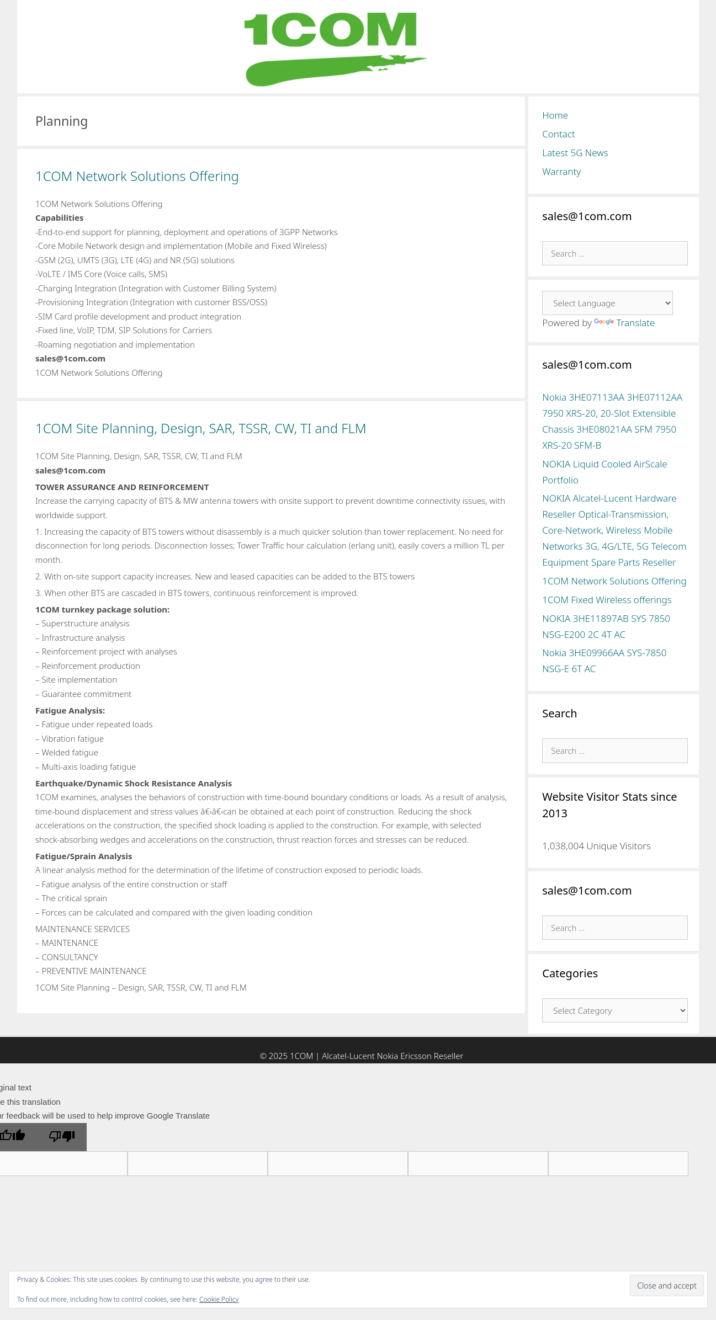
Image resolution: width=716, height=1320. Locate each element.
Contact (558, 133)
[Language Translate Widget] (607, 303)
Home (555, 115)
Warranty (561, 171)
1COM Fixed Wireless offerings (606, 599)
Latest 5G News (575, 152)
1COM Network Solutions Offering (137, 176)
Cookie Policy (218, 1299)
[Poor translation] (62, 1137)
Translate (624, 322)
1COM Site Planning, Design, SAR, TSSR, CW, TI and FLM (201, 428)
